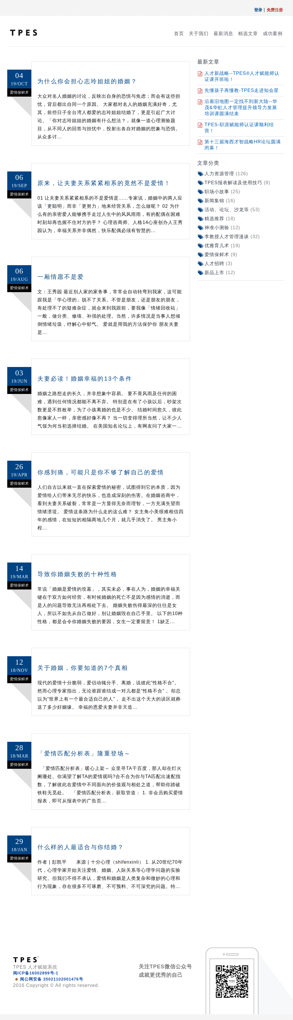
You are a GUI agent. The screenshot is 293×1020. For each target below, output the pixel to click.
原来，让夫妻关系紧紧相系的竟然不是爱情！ (104, 183)
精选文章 (248, 33)
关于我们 (199, 33)
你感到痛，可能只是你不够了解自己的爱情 (100, 472)
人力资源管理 (226, 173)
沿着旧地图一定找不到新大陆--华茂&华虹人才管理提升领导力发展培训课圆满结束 (241, 107)
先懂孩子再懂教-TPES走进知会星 (242, 90)
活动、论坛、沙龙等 (232, 209)
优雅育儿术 (222, 245)
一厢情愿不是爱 (60, 277)
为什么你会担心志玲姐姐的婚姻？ (87, 81)
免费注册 (275, 10)
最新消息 (223, 33)
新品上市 (220, 272)
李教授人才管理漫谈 (232, 236)
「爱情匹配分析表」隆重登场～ (84, 753)
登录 (258, 10)
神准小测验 (222, 227)
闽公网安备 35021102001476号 (51, 979)
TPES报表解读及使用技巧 (237, 182)
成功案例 (273, 33)
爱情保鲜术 (221, 254)
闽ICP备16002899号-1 (35, 973)
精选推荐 (220, 218)
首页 (179, 33)
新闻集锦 (220, 200)
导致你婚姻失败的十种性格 (77, 574)
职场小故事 (222, 191)
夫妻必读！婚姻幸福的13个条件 (84, 378)
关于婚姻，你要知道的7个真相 (82, 668)
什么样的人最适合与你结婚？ (80, 847)
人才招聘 (218, 263)
